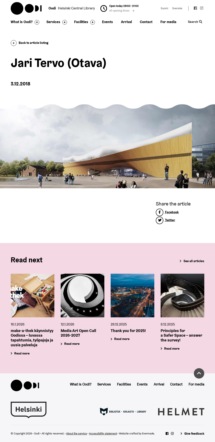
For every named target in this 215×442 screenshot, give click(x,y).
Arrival (126, 22)
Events (107, 22)
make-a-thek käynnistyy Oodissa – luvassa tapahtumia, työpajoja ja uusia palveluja (32, 337)
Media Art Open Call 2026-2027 (78, 333)
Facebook (167, 212)
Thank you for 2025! (128, 330)
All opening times (121, 10)
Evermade (148, 433)
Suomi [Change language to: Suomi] (164, 8)
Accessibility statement (103, 433)
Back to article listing (29, 43)
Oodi (26, 8)
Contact (146, 22)
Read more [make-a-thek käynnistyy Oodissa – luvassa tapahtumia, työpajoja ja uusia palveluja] (22, 353)
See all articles (194, 261)
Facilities (81, 22)
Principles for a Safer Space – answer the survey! (181, 335)
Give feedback (194, 433)
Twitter (165, 220)
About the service (76, 433)
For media (168, 22)
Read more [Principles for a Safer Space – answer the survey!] (172, 348)
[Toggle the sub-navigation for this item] (35, 22)
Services (53, 22)
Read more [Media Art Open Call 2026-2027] (72, 344)
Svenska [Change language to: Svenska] (177, 8)
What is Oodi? (22, 22)
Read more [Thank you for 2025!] (122, 339)
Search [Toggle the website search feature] (195, 22)
